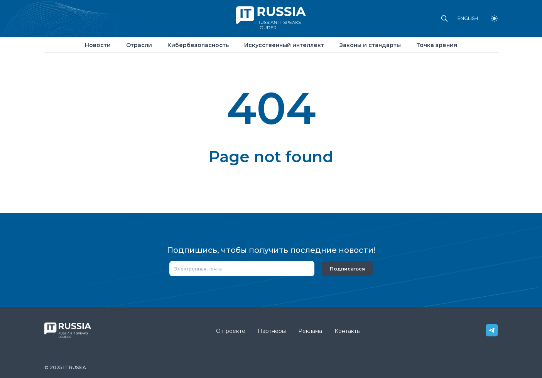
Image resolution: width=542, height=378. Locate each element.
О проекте (230, 331)
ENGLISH (468, 18)
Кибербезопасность (198, 45)
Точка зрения (436, 45)
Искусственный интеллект (284, 45)
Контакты (347, 331)
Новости (98, 45)
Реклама (310, 331)
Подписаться (347, 269)
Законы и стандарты (370, 45)
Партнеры (272, 331)
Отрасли (139, 45)
